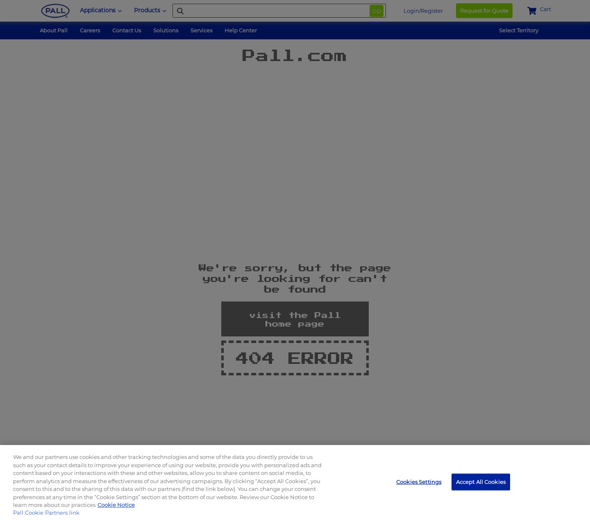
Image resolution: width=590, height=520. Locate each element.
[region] (295, 482)
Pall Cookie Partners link (46, 512)
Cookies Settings (418, 481)
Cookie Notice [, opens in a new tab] (116, 505)
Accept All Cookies (481, 481)
